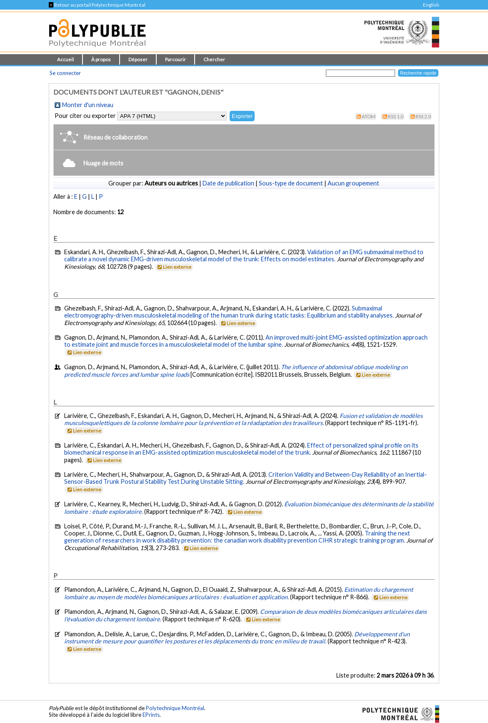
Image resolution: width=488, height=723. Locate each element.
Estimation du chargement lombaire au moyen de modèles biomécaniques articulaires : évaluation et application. (238, 593)
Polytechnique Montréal (175, 708)
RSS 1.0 (395, 116)
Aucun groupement (353, 183)
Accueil (65, 59)
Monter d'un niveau (87, 104)
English (431, 5)
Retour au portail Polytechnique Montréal (97, 5)
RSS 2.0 (423, 116)
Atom (368, 116)
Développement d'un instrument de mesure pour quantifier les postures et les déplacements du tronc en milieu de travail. (237, 637)
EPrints (151, 714)
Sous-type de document (291, 183)
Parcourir (175, 59)
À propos (101, 59)
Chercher (214, 59)
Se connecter (65, 73)
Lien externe (173, 267)
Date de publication (228, 183)
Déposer (138, 59)
